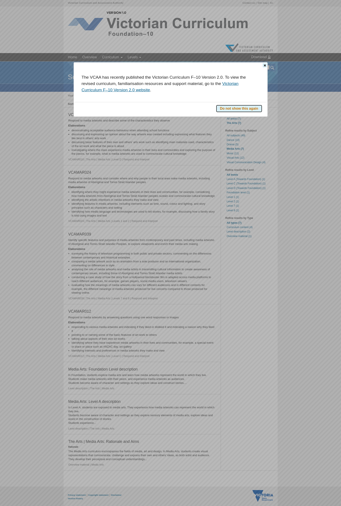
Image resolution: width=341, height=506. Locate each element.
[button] (265, 65)
